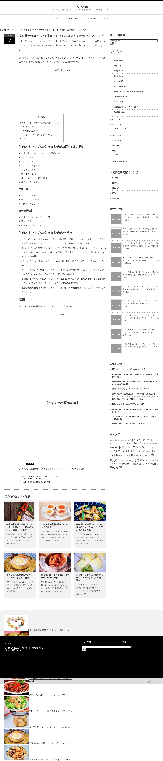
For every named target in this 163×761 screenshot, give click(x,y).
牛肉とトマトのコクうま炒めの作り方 (37, 135)
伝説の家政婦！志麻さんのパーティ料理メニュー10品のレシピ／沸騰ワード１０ (19, 527)
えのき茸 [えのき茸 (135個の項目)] (113, 440)
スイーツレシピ (72, 18)
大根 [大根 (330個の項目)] (115, 455)
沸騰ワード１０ (119, 66)
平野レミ (115, 193)
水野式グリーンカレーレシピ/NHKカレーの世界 (128, 424)
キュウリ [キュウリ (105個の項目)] (147, 443)
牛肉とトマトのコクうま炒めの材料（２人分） (41, 123)
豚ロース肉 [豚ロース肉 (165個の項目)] (118, 464)
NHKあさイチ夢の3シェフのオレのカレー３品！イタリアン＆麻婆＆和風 (89, 527)
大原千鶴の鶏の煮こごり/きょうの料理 (36, 482)
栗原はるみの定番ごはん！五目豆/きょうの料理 (128, 404)
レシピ (56, 18)
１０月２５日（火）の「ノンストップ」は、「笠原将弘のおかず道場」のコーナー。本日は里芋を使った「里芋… (141, 289)
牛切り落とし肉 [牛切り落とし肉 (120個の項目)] (145, 455)
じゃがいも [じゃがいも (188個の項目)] (148, 440)
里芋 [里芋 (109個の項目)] (136, 464)
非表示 (43, 117)
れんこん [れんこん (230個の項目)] (117, 443)
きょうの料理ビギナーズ (122, 86)
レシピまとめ (91, 18)
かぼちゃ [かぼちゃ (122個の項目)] (119, 440)
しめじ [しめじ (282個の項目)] (139, 440)
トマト (65, 469)
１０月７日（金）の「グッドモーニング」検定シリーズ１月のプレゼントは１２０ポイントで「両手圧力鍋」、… (141, 318)
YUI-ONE (81, 6)
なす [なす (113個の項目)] (154, 440)
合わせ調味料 (30, 131)
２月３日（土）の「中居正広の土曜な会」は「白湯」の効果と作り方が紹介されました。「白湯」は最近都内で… (141, 231)
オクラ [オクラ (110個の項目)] (131, 443)
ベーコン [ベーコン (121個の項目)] (139, 451)
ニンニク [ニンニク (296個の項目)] (149, 447)
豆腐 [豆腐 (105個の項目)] (127, 460)
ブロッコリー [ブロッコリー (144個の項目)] (131, 451)
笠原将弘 (115, 183)
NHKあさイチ (118, 71)
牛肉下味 (28, 127)
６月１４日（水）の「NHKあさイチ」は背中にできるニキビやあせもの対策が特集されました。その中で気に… (141, 260)
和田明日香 (115, 198)
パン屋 (106, 18)
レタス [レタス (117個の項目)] (156, 451)
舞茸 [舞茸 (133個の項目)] (123, 461)
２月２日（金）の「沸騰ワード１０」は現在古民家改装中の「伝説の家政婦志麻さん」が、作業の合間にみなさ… (141, 246)
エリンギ (55, 469)
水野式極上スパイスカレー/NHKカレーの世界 (127, 399)
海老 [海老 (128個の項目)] (137, 455)
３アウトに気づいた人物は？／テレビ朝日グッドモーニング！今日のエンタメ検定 (42, 477)
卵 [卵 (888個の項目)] (111, 455)
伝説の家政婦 (118, 61)
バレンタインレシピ (120, 128)
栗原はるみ (115, 188)
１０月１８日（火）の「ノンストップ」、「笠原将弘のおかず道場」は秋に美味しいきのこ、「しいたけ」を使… (141, 303)
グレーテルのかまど (120, 97)
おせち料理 (115, 146)
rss (149, 681)
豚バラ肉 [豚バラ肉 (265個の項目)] (144, 460)
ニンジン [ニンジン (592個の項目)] (138, 447)
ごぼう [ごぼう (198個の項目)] (132, 440)
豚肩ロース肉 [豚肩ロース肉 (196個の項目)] (129, 464)
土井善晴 (115, 178)
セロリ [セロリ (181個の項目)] (115, 447)
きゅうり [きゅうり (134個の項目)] (126, 440)
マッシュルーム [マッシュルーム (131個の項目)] (148, 451)
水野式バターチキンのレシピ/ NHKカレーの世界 (128, 369)
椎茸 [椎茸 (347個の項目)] (133, 455)
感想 (23, 138)
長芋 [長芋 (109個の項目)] (139, 464)
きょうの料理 (118, 81)
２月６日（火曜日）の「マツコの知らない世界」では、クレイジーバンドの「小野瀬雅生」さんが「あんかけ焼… (141, 217)
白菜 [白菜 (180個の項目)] (120, 460)
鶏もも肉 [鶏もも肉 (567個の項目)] (116, 467)
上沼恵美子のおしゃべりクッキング (126, 107)
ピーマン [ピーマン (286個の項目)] (120, 450)
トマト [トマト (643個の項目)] (123, 447)
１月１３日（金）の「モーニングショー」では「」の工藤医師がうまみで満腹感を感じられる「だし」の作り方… (141, 274)
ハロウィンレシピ (118, 135)
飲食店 (114, 151)
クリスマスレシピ (118, 140)
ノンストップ (118, 102)
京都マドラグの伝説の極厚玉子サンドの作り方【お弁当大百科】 (89, 577)
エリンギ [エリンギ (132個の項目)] (125, 444)
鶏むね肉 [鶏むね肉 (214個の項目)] (154, 464)
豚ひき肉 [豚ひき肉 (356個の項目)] (134, 460)
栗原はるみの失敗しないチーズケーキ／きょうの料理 (130, 389)
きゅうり (45, 469)
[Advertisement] (62, 90)
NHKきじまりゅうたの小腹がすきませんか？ (129, 91)
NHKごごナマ (118, 76)
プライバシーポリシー (119, 162)
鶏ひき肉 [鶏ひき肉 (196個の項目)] (145, 464)
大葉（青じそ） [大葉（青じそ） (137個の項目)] (125, 455)
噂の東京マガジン (120, 112)
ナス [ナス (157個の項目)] (130, 448)
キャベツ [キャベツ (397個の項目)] (138, 443)
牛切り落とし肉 (77, 469)
